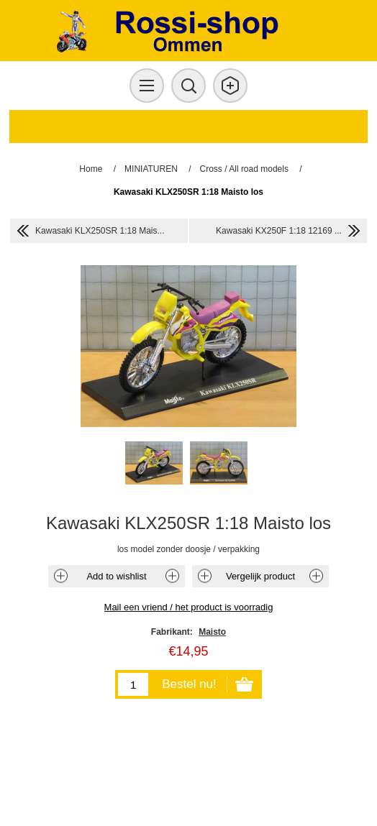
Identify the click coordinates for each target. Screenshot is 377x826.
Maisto (212, 632)
